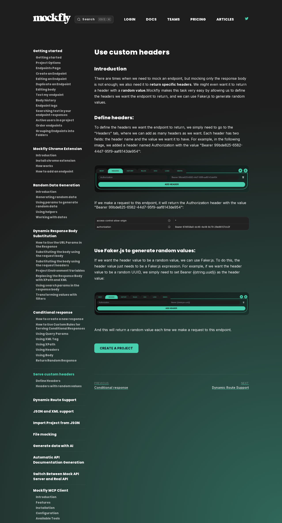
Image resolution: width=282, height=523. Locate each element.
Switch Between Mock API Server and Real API (56, 476)
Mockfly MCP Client (50, 490)
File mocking (45, 434)
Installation (45, 508)
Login (129, 19)
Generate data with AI (53, 445)
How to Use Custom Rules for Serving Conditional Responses (60, 326)
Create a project (116, 348)
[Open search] (94, 19)
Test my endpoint (50, 95)
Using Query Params (52, 334)
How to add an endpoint (54, 171)
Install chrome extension (55, 161)
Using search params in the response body (57, 287)
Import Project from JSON (56, 423)
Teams (173, 19)
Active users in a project (55, 120)
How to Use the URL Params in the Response (59, 245)
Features (43, 502)
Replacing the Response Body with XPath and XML (59, 278)
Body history (46, 100)
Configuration (47, 513)
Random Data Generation (56, 185)
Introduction (46, 155)
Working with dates (51, 217)
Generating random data (56, 197)
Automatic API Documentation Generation (58, 460)
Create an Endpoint (51, 74)
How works (44, 166)
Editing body (46, 89)
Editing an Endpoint (51, 79)
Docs (151, 19)
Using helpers (46, 212)
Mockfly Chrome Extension (57, 148)
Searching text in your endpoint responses (53, 113)
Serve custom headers (53, 374)
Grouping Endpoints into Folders (55, 133)
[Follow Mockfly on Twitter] (246, 19)
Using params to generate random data (57, 204)
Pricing (198, 19)
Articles (225, 19)
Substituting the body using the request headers (58, 263)
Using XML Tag (47, 339)
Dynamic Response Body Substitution (55, 233)
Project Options (48, 63)
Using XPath (45, 344)
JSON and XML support (53, 411)
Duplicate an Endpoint (53, 84)
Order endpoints (49, 125)
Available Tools (48, 518)
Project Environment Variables (60, 271)
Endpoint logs (46, 106)
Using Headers (47, 350)
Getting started (47, 51)
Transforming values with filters (56, 297)
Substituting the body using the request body (58, 254)
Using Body (44, 355)
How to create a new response (59, 319)
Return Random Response (56, 360)
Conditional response (52, 312)
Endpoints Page (48, 68)
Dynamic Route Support (54, 400)
